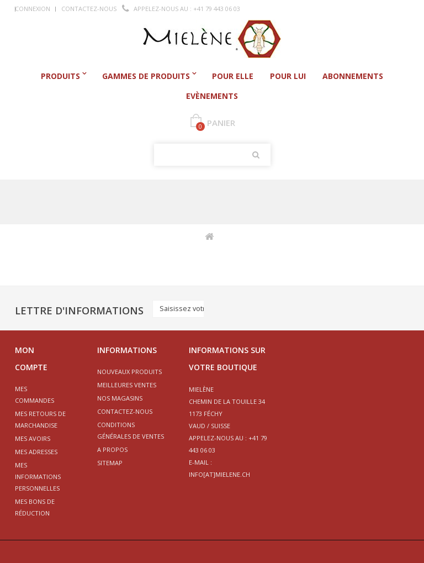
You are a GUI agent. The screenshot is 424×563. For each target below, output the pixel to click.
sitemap (110, 463)
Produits (60, 76)
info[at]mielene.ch (219, 474)
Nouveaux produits (129, 371)
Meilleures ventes (126, 385)
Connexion (32, 8)
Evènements (212, 96)
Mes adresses (36, 452)
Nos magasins (119, 398)
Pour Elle (232, 76)
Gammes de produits (146, 76)
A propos (112, 449)
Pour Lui (288, 76)
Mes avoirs (32, 438)
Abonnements (352, 76)
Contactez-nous (88, 8)
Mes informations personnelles (38, 476)
